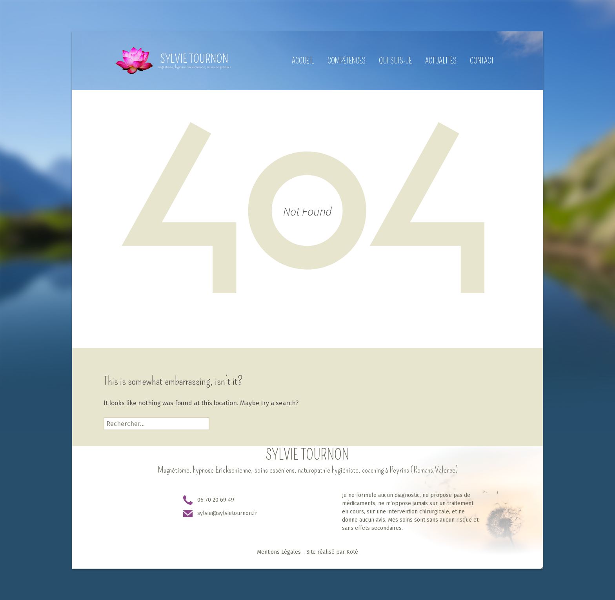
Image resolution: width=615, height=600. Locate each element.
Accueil (303, 60)
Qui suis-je (395, 60)
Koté (352, 552)
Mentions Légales (279, 552)
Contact (482, 60)
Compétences (347, 60)
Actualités (441, 60)
